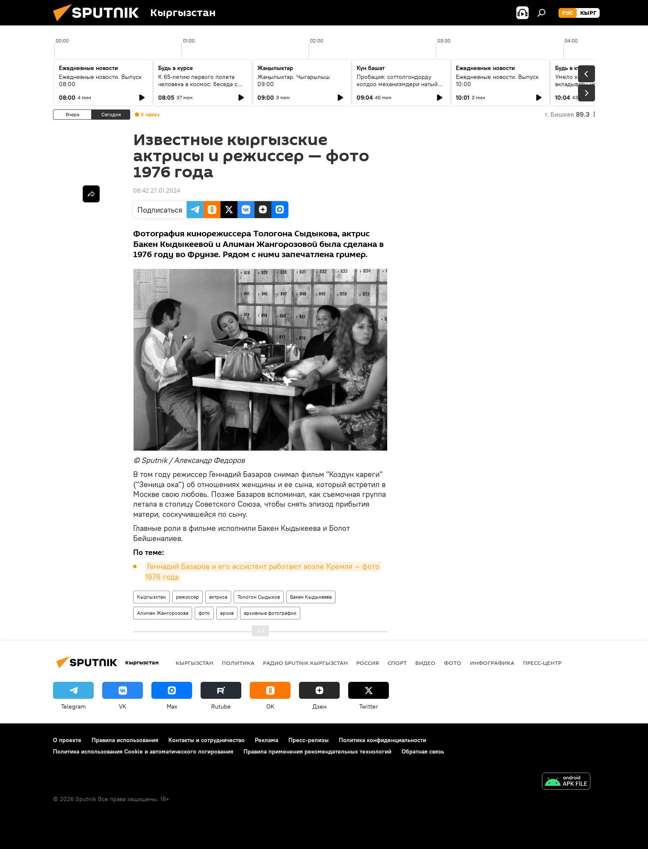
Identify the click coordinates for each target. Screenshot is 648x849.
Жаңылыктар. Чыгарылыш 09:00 (293, 80)
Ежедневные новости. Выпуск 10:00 (497, 80)
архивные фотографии (270, 613)
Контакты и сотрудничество (206, 740)
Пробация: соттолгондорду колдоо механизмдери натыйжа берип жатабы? (401, 84)
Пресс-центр (542, 663)
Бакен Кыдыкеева (311, 597)
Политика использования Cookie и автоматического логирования (143, 751)
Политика (238, 663)
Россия (367, 663)
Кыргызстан (151, 597)
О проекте (67, 740)
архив (227, 613)
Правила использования (125, 740)
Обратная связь (423, 751)
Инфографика (492, 663)
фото (204, 613)
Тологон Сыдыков (258, 597)
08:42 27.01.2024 (156, 190)
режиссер (187, 597)
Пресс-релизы (308, 740)
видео (425, 663)
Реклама (266, 740)
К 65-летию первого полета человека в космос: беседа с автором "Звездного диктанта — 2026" (202, 87)
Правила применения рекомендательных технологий (317, 751)
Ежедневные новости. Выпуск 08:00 (100, 80)
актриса (218, 597)
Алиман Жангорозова (162, 613)
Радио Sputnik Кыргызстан (305, 663)
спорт (397, 663)
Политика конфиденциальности (382, 740)
